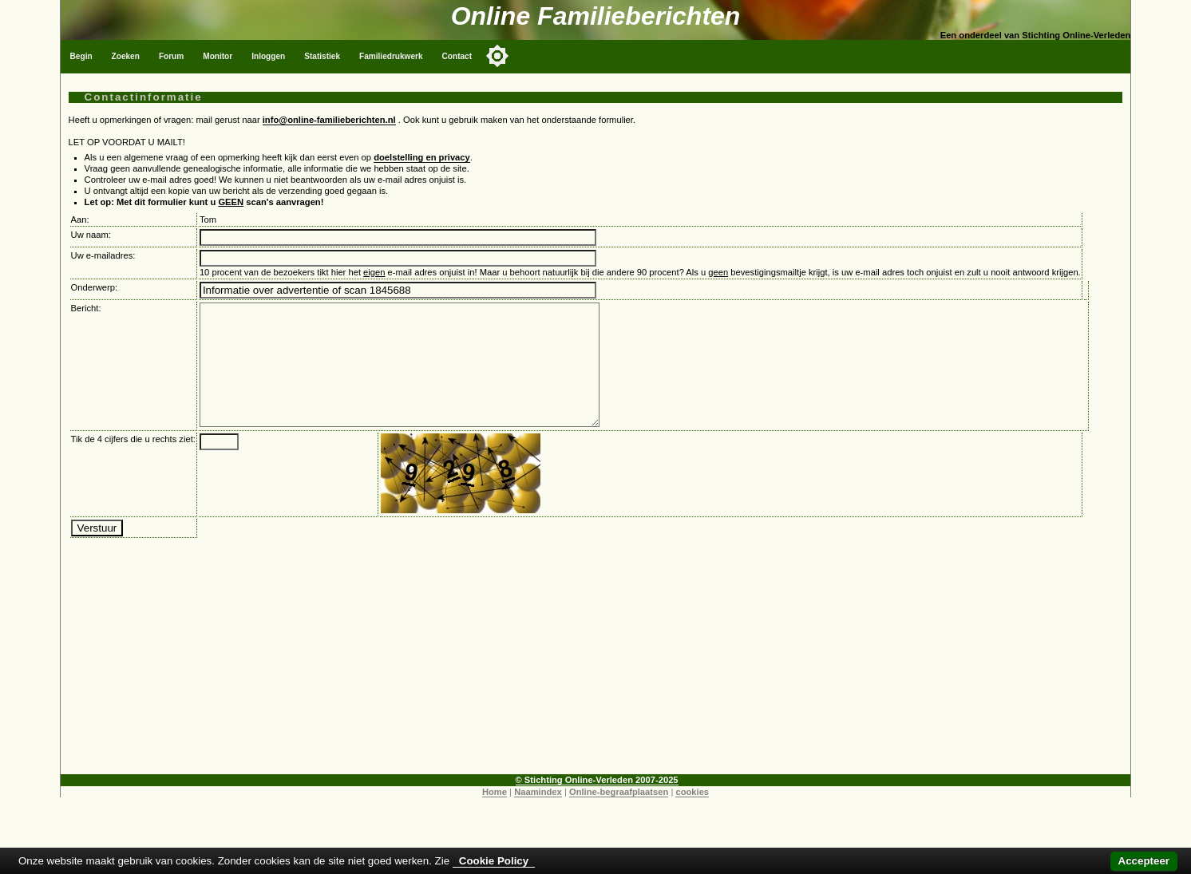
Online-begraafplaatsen (618, 816)
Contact (457, 56)
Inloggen (268, 56)
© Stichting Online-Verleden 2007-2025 (597, 804)
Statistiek (322, 56)
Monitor (217, 56)
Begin (81, 56)
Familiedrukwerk (391, 56)
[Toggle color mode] (497, 56)
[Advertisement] (595, 686)
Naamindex (538, 816)
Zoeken (126, 56)
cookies (692, 816)
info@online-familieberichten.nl (329, 120)
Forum (171, 56)
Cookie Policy (493, 861)
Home (494, 816)
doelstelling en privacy (422, 157)
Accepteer (1143, 861)
